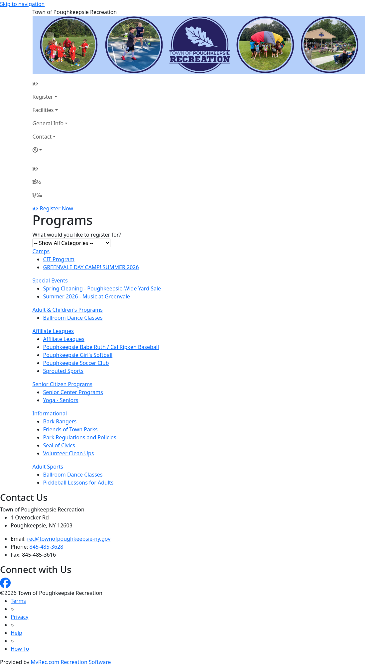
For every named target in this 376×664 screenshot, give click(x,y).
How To (20, 648)
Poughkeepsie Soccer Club (76, 363)
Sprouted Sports (63, 371)
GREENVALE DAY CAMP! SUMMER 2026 (91, 267)
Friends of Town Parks (70, 429)
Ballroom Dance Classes (73, 317)
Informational (50, 413)
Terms (18, 601)
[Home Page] (50, 83)
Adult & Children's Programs (68, 309)
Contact (42, 136)
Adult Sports (48, 466)
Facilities (43, 110)
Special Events (50, 280)
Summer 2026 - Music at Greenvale (86, 296)
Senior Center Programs (73, 392)
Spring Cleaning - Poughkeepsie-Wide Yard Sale (102, 288)
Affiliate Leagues (53, 331)
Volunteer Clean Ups (68, 453)
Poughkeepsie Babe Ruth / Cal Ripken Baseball (101, 347)
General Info (48, 123)
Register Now (56, 208)
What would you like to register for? (77, 234)
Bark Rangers (60, 421)
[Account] (50, 150)
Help (16, 632)
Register (43, 96)
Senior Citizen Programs (62, 384)
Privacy (19, 616)
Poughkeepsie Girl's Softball (78, 355)
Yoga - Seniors (60, 400)
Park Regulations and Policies (79, 437)
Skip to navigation (22, 4)
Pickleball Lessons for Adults (78, 482)
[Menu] (37, 195)
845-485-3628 (46, 546)
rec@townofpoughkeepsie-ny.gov (69, 538)
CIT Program (58, 259)
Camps (41, 251)
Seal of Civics (59, 445)
